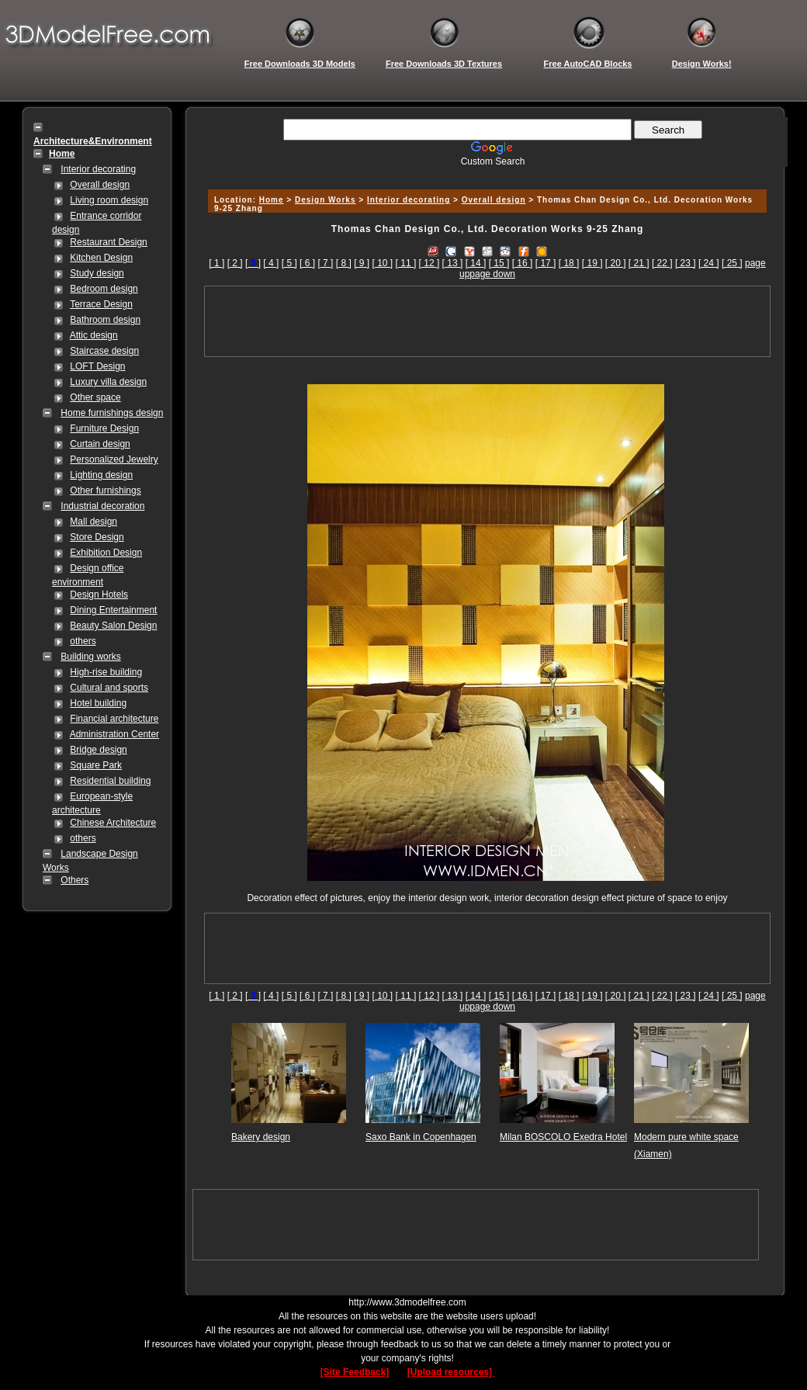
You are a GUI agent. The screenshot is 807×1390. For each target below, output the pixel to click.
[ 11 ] (406, 263)
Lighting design (101, 475)
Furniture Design (104, 428)
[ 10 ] (382, 263)
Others (74, 880)
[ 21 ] (639, 263)
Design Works (325, 200)
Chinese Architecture (113, 822)
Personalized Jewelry (114, 459)
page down (492, 274)
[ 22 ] (662, 263)
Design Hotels (99, 594)
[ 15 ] (499, 263)
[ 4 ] (271, 263)
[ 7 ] (325, 263)
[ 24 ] (708, 263)
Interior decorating (98, 169)
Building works (90, 656)
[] (253, 263)
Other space (95, 397)
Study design (96, 273)
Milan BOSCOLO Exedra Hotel (563, 1137)
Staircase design (104, 350)
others (82, 641)
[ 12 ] (429, 263)
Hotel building (98, 703)
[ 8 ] (344, 263)
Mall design (93, 521)
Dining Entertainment (113, 610)
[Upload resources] (451, 1372)
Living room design (109, 200)
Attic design (94, 335)
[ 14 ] (476, 263)
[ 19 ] (592, 263)
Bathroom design (105, 319)
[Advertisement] (485, 173)
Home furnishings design (112, 412)
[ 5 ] (289, 263)
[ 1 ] (216, 263)
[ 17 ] (545, 263)
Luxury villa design (108, 381)
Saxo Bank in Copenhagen (420, 1137)
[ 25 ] (732, 263)
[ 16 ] (522, 263)
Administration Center (114, 734)
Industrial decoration (102, 506)
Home (271, 200)
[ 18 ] (569, 263)
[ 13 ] (452, 263)
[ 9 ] (361, 263)
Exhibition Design (106, 552)
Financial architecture (114, 718)
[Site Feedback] (355, 1372)
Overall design (100, 184)
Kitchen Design (101, 257)
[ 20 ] (615, 263)
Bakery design (260, 1137)
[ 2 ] (235, 263)
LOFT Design (97, 366)
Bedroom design (103, 288)
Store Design (96, 537)
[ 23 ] (685, 263)
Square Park (96, 765)
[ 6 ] (307, 263)
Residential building (110, 780)
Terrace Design (101, 304)
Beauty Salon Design (113, 625)
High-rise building (106, 672)
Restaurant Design (108, 242)
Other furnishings (105, 490)
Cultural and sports (109, 687)
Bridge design (98, 749)
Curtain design (100, 443)
